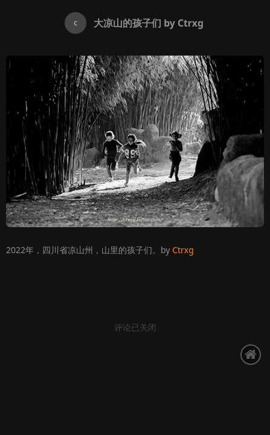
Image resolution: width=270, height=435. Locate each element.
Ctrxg (183, 250)
